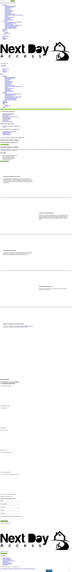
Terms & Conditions (4, 569)
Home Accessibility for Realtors (11, 28)
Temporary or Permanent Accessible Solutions (13, 25)
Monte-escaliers (8, 7)
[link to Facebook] (0, 41)
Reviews (6, 32)
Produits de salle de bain (9, 17)
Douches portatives (8, 19)
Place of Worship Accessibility (10, 27)
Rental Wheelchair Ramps (9, 6)
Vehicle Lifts (7, 8)
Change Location (6, 36)
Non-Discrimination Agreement (29, 569)
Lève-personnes (8, 84)
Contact (4, 34)
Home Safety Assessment (7, 564)
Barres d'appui (7, 18)
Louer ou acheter (6, 562)
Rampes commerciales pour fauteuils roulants (13, 22)
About (4, 31)
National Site (5, 38)
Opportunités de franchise (7, 563)
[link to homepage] (36, 551)
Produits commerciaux (7, 559)
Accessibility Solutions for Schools (11, 26)
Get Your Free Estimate (4, 144)
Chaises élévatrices (8, 83)
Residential (5, 4)
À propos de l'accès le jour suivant (9, 561)
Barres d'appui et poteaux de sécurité (9, 131)
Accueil (1, 74)
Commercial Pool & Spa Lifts (10, 23)
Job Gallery (5, 29)
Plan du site (21, 569)
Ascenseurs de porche (7, 118)
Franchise (4, 39)
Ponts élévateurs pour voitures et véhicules (10, 116)
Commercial (5, 21)
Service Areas (5, 30)
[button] (36, 571)
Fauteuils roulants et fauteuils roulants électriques (14, 86)
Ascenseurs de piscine (9, 9)
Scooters (6, 87)
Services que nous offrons (7, 560)
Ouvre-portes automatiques (10, 85)
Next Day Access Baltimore (5, 149)
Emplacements (7, 33)
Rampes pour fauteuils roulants (10, 5)
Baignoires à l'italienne (9, 20)
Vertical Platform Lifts (9, 24)
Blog (3, 37)
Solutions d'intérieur (6, 558)
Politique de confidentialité (13, 569)
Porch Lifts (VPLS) (8, 10)
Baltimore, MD (7, 137)
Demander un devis (3, 553)
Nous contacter (5, 565)
